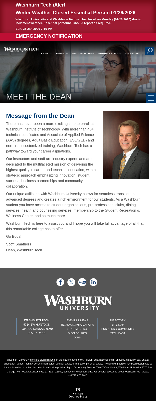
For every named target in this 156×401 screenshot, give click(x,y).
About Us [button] (46, 53)
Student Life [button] (132, 53)
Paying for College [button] (110, 53)
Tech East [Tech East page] (117, 333)
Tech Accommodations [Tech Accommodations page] (77, 324)
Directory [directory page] (118, 320)
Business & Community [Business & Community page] (117, 328)
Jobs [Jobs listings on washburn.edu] (77, 337)
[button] (150, 51)
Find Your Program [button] (83, 53)
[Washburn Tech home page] (20, 49)
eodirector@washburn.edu (78, 371)
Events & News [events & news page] (77, 320)
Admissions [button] (62, 53)
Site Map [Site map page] (118, 324)
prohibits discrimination (42, 359)
